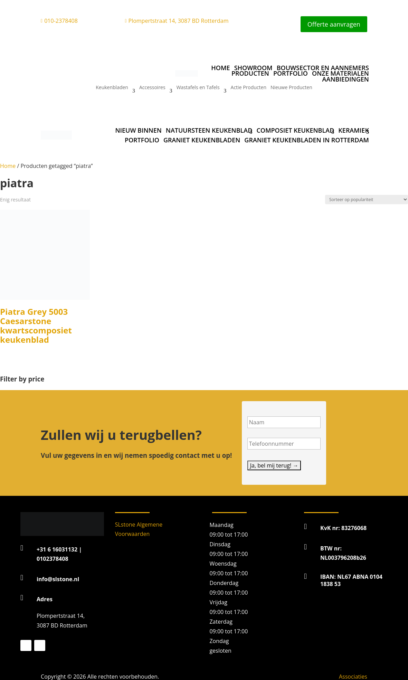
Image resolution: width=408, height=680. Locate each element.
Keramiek (353, 130)
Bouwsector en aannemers (323, 67)
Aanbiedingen (345, 79)
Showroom (253, 67)
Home (220, 67)
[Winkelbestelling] (366, 199)
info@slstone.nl (58, 579)
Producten (250, 73)
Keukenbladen (112, 88)
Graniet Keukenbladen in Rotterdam (306, 140)
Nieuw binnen (138, 130)
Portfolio (290, 73)
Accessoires (152, 88)
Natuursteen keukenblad (209, 130)
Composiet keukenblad (295, 130)
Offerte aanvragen (333, 24)
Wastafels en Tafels (198, 88)
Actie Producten (248, 88)
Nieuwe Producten (291, 88)
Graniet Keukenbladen (201, 140)
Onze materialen (340, 73)
